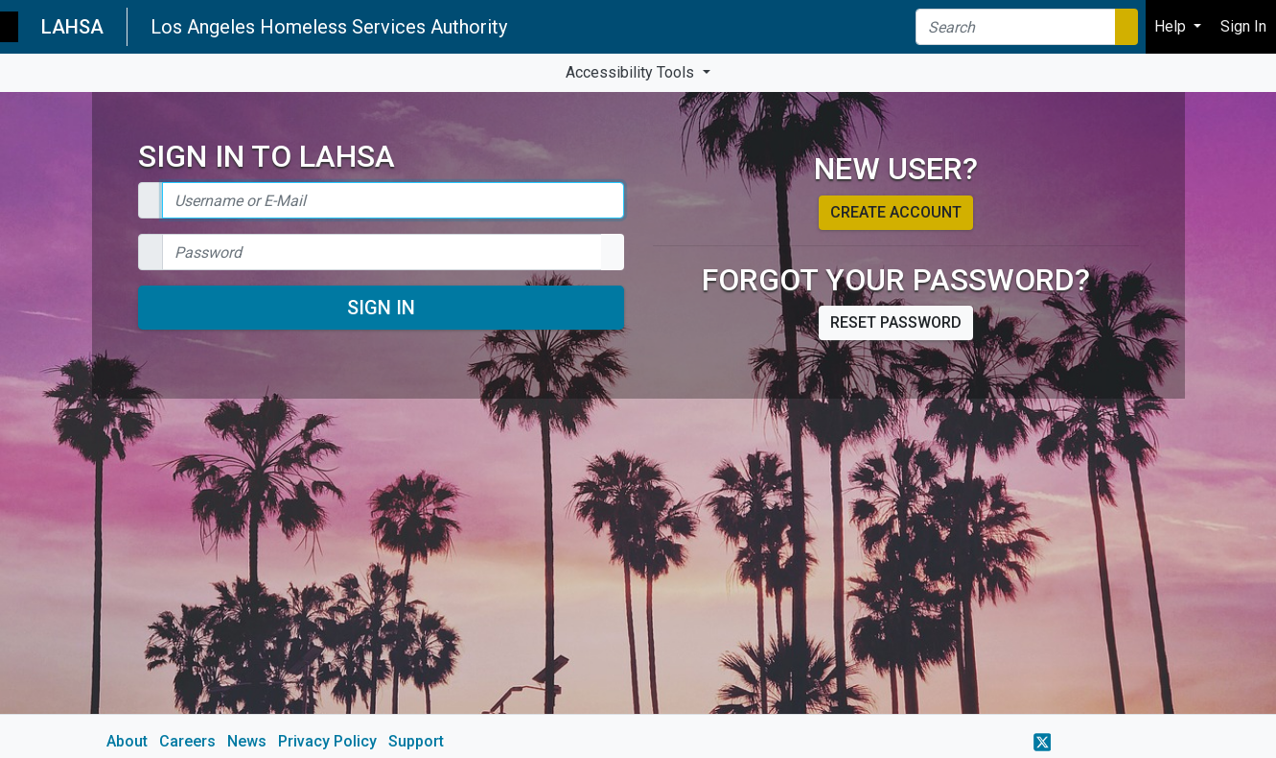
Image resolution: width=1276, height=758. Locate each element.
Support (416, 741)
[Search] (1016, 27)
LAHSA (72, 26)
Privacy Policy (327, 741)
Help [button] (1172, 26)
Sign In (381, 307)
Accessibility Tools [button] (632, 72)
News (247, 741)
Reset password (896, 322)
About (127, 741)
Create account (896, 212)
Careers (187, 741)
